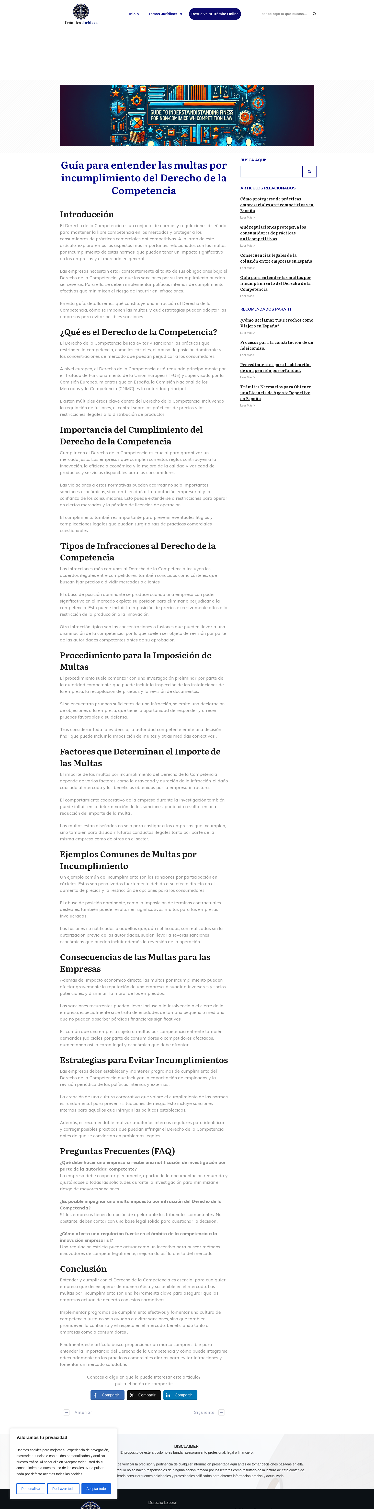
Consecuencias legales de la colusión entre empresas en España (276, 205)
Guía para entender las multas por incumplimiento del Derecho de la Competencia (144, 124)
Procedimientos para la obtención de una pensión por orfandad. (275, 315)
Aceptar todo (96, 1489)
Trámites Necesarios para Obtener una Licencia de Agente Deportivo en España (275, 340)
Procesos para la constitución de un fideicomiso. (277, 292)
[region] (63, 1463)
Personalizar (30, 1489)
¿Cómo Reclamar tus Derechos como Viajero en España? (276, 270)
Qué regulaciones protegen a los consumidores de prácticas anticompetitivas (273, 180)
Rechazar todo (63, 1489)
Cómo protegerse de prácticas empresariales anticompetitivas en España (277, 152)
